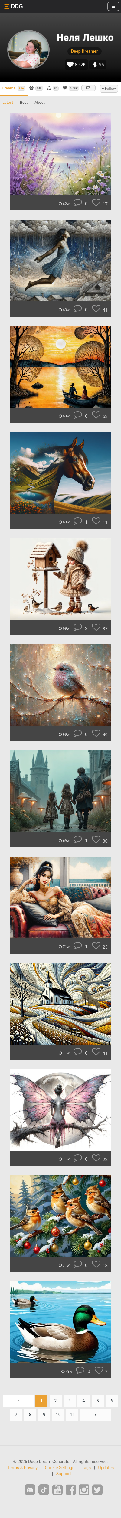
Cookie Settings (59, 1467)
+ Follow (109, 88)
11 (72, 1414)
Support (63, 1473)
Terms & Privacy (22, 1467)
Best (24, 102)
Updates (106, 1467)
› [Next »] (95, 1414)
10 (58, 1414)
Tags (86, 1467)
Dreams (13, 88)
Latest (7, 102)
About (39, 102)
